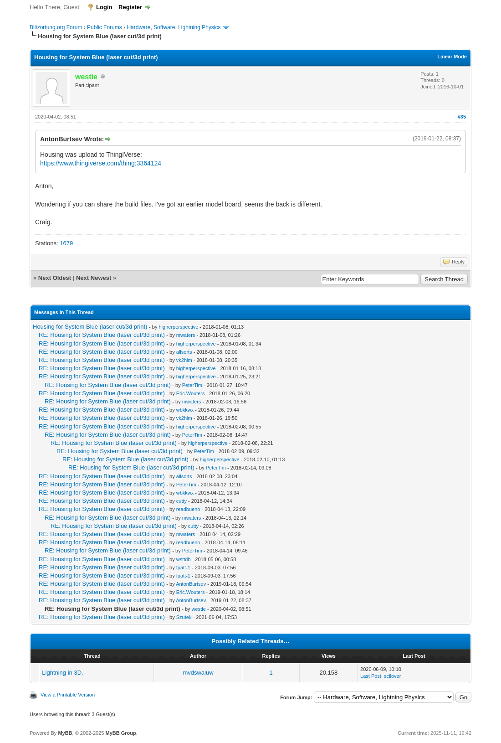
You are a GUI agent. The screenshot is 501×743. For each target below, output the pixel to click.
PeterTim (192, 385)
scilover (392, 676)
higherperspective (178, 327)
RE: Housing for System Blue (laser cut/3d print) (102, 334)
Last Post (370, 676)
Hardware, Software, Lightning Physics (173, 27)
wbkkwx (185, 410)
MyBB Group (120, 733)
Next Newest (93, 277)
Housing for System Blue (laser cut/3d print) (90, 326)
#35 (462, 116)
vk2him (184, 360)
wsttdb (183, 559)
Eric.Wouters (190, 393)
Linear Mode (452, 56)
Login (104, 7)
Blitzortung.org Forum (56, 27)
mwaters (185, 335)
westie (199, 609)
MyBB (65, 733)
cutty (181, 501)
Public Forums (104, 27)
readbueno (188, 509)
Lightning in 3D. (62, 672)
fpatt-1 (183, 567)
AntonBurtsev (191, 584)
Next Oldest (54, 277)
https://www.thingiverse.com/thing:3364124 (100, 163)
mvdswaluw (198, 672)
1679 (66, 243)
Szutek (184, 617)
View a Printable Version (68, 694)
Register (130, 7)
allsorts (184, 352)
